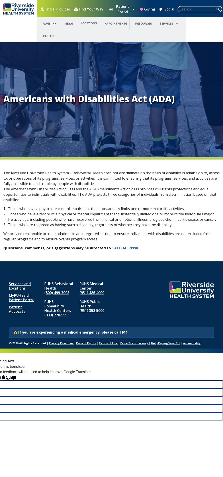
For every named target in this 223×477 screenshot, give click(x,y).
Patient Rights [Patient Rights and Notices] (86, 343)
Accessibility (191, 343)
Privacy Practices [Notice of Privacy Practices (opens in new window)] (61, 343)
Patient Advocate (17, 309)
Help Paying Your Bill (165, 343)
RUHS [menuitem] (47, 23)
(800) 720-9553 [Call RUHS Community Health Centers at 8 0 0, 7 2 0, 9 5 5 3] (56, 315)
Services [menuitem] (166, 23)
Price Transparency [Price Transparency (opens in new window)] (134, 343)
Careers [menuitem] (49, 36)
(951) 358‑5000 (92, 310)
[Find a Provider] (56, 9)
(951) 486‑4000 (92, 292)
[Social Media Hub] (167, 9)
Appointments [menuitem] (116, 23)
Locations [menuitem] (89, 23)
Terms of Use (108, 343)
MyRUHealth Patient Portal (21, 297)
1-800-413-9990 (125, 248)
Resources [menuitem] (143, 23)
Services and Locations (20, 286)
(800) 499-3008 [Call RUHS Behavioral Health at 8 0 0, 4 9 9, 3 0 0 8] (56, 292)
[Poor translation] (11, 377)
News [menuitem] (69, 23)
